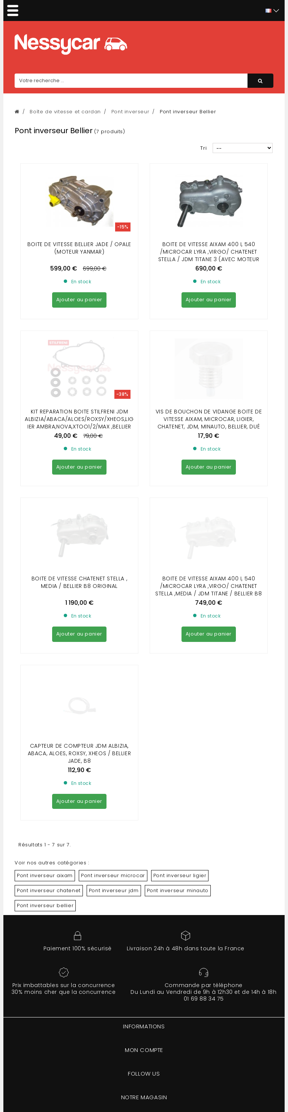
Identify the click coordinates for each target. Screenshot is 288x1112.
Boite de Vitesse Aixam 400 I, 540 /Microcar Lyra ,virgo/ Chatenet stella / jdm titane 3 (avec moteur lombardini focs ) (208, 255)
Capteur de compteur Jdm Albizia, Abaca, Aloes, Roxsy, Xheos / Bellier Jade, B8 (79, 548)
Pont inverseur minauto (177, 685)
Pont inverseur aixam (45, 670)
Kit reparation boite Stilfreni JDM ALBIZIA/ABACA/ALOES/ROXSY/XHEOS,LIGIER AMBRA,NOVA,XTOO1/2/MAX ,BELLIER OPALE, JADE (79, 355)
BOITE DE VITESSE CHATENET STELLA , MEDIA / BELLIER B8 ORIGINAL (79, 445)
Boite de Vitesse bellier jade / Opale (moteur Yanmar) (79, 247)
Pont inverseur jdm (114, 685)
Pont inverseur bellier (45, 700)
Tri (203, 148)
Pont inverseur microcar (113, 670)
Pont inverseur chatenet (49, 685)
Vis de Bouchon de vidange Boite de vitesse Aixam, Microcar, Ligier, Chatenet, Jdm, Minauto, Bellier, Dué (209, 351)
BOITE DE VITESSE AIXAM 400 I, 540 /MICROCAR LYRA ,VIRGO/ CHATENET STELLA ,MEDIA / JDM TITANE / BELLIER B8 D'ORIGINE (208, 453)
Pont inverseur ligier (180, 670)
